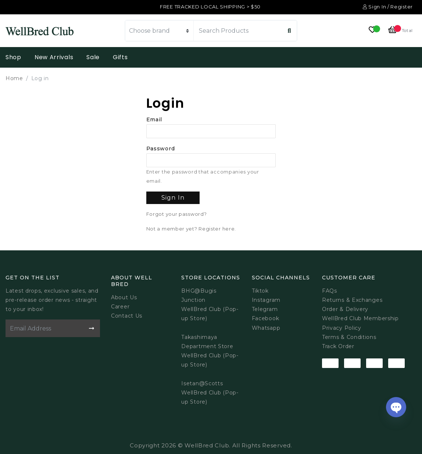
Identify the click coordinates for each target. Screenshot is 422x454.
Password (160, 148)
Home (14, 78)
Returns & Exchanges (352, 300)
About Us (124, 297)
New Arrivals (54, 57)
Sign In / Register (388, 7)
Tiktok (260, 290)
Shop (13, 57)
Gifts (120, 57)
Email (154, 119)
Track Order (338, 346)
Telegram (265, 309)
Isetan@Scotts (202, 383)
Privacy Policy (341, 328)
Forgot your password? (176, 214)
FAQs (329, 290)
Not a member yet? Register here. (191, 229)
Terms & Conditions (349, 337)
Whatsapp (266, 328)
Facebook (265, 318)
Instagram (266, 300)
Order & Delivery (345, 309)
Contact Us (126, 315)
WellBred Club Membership (360, 318)
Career (120, 306)
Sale (93, 57)
